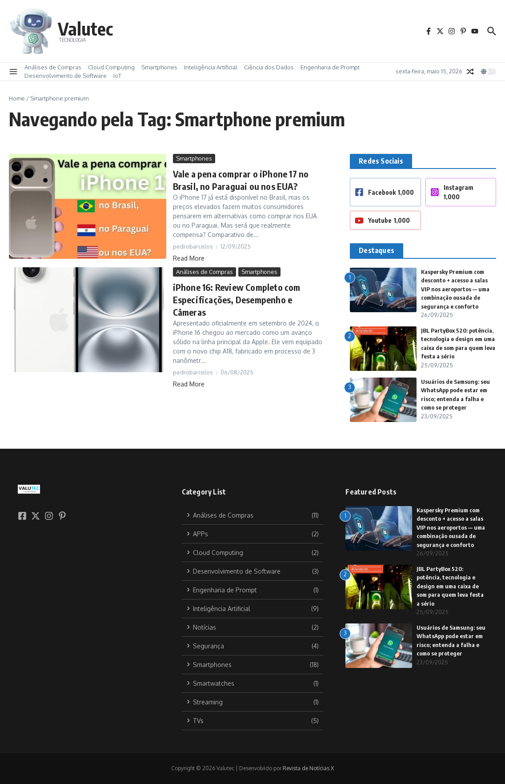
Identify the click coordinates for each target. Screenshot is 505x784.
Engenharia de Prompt (330, 67)
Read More (188, 258)
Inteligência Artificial (210, 67)
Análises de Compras (52, 67)
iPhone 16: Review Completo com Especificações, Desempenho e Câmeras (237, 299)
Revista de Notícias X (308, 768)
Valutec (85, 28)
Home (17, 98)
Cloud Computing (111, 67)
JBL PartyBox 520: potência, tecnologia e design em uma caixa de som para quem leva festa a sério (450, 586)
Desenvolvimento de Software (65, 75)
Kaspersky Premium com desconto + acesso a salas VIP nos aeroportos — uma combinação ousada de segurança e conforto (455, 289)
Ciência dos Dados (269, 67)
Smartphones (159, 67)
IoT (117, 75)
